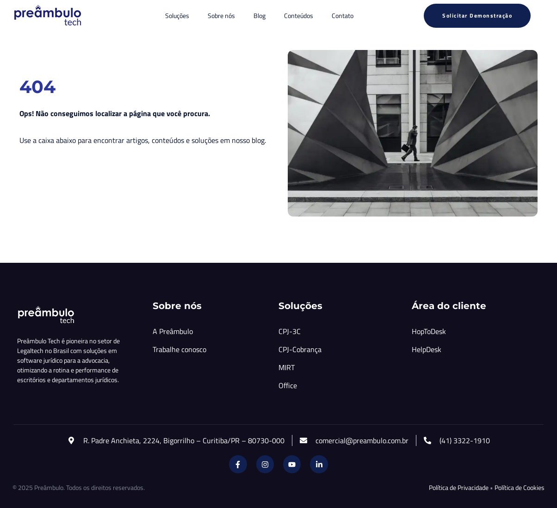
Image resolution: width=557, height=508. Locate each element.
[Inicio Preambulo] (47, 16)
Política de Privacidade (459, 487)
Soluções (177, 15)
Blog (260, 15)
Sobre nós (221, 15)
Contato (342, 15)
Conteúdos (298, 15)
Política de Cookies (520, 487)
